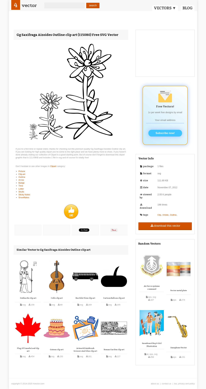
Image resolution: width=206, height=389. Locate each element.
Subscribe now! (165, 133)
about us (155, 383)
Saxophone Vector (178, 348)
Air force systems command (152, 287)
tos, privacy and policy (184, 383)
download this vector (165, 225)
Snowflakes (24, 197)
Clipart (53, 166)
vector (29, 5)
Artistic (165, 215)
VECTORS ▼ (165, 8)
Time (21, 186)
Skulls (21, 191)
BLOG (188, 8)
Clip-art (22, 174)
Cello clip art (57, 298)
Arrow (21, 180)
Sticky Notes (24, 194)
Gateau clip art (56, 350)
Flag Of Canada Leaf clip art (28, 349)
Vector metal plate (178, 290)
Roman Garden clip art (114, 350)
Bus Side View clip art (85, 298)
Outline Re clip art (28, 298)
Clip (159, 215)
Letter (21, 189)
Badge (22, 183)
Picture (22, 171)
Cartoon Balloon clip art (114, 298)
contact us (166, 383)
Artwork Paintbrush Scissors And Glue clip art (85, 349)
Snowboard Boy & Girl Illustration (152, 344)
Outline (22, 177)
